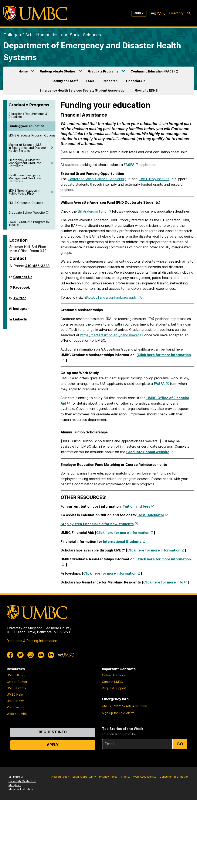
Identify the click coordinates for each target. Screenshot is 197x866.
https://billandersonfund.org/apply (110, 297)
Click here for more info (163, 582)
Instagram (21, 310)
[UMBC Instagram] (30, 655)
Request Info (53, 732)
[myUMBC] (159, 13)
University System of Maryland (22, 783)
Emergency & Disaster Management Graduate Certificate (25, 163)
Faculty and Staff (65, 81)
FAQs (90, 81)
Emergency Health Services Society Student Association (83, 90)
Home (23, 71)
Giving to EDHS (146, 90)
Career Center (17, 682)
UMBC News (15, 701)
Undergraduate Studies (58, 71)
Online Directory (113, 675)
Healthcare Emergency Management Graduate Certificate (25, 178)
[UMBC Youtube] (40, 655)
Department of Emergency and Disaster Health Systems (92, 51)
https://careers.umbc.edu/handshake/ (109, 335)
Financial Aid (135, 81)
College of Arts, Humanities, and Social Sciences (52, 34)
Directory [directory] (176, 13)
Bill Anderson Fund (92, 211)
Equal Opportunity (84, 776)
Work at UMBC (17, 714)
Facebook (21, 289)
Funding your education (26, 126)
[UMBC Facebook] (10, 655)
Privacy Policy (108, 776)
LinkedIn (20, 321)
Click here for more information (122, 532)
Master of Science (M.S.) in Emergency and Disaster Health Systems (27, 147)
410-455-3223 (37, 266)
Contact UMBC (112, 682)
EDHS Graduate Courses (26, 203)
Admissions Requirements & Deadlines (28, 115)
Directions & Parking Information (31, 641)
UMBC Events (16, 688)
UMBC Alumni (16, 675)
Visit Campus (16, 707)
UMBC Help (15, 694)
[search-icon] (189, 13)
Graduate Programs (103, 71)
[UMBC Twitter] (20, 655)
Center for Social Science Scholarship (97, 179)
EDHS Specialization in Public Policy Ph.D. (24, 192)
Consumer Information (174, 776)
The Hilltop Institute (154, 179)
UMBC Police (111, 706)
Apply (139, 13)
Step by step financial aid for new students (97, 524)
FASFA (129, 165)
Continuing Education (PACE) (153, 71)
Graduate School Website (27, 212)
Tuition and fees (136, 506)
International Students (122, 541)
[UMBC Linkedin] (51, 655)
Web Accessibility (144, 776)
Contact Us (22, 277)
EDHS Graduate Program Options (32, 135)
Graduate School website (147, 452)
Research (110, 81)
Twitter (19, 299)
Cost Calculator (150, 515)
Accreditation (60, 776)
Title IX (125, 776)
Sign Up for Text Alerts (118, 713)
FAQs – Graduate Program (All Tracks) (29, 223)
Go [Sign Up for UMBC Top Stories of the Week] (180, 743)
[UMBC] (35, 13)
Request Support (114, 688)
